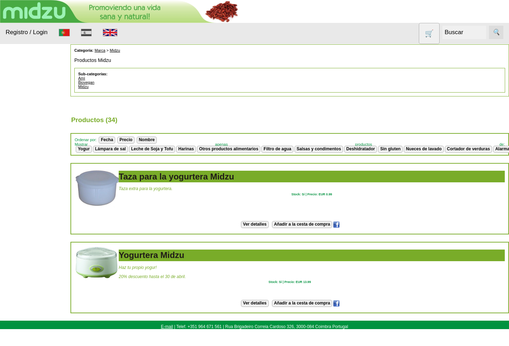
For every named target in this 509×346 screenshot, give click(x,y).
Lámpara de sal (110, 148)
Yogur (83, 148)
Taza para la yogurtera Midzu (176, 176)
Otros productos (32, 203)
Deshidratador (360, 148)
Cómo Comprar (39, 341)
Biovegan (86, 82)
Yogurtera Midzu (151, 255)
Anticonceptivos (32, 141)
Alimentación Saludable (29, 110)
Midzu (115, 50)
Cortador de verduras (468, 148)
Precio (125, 139)
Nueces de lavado (26, 186)
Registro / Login (27, 32)
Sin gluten (25, 238)
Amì (81, 78)
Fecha (107, 139)
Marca (99, 50)
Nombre (146, 139)
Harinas (186, 148)
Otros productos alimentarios (228, 148)
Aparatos (24, 155)
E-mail (167, 326)
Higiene (23, 168)
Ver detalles (254, 224)
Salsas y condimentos (318, 148)
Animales (25, 128)
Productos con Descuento (31, 221)
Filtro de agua (277, 148)
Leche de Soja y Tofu (152, 148)
